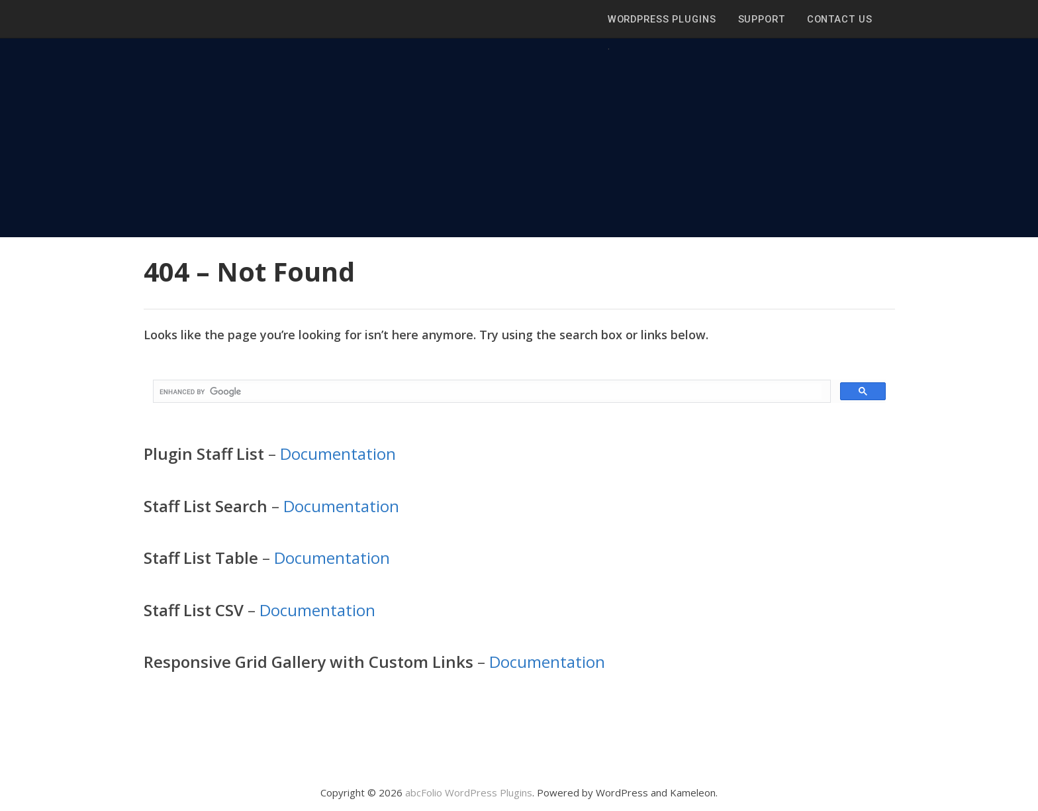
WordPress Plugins (662, 19)
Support (761, 19)
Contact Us (840, 19)
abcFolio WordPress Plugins (468, 792)
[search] (491, 392)
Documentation (338, 453)
